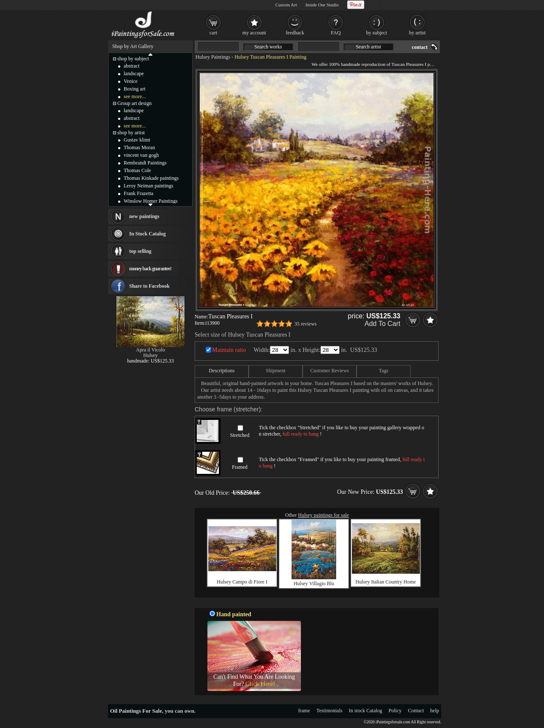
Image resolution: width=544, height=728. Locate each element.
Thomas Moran (139, 147)
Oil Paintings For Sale (136, 711)
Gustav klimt (137, 140)
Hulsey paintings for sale (323, 515)
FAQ (335, 33)
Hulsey (150, 355)
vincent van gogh (141, 155)
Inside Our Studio (322, 4)
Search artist (368, 47)
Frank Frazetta (138, 193)
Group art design (134, 103)
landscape (134, 73)
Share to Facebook (149, 286)
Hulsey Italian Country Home (385, 582)
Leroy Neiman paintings (148, 186)
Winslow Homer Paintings (151, 201)
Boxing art (134, 89)
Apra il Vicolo (150, 350)
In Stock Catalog (147, 234)
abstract (131, 66)
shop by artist (131, 133)
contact (420, 47)
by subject (376, 33)
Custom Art (286, 4)
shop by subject (133, 59)
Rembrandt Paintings (145, 163)
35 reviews (306, 324)
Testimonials (330, 711)
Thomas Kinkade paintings (151, 178)
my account (254, 33)
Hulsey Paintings (213, 57)
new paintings (144, 216)
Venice (131, 81)
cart (213, 33)
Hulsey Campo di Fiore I (242, 582)
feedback (295, 33)
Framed (240, 467)
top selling (140, 251)
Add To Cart (382, 323)
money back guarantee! (150, 269)
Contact (416, 711)
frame (304, 711)
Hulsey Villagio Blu (314, 583)
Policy (395, 711)
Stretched (239, 435)
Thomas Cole (137, 170)
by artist (417, 33)
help (434, 711)
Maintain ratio (229, 350)
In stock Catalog (365, 711)
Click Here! (260, 683)
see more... (135, 96)
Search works (268, 47)
